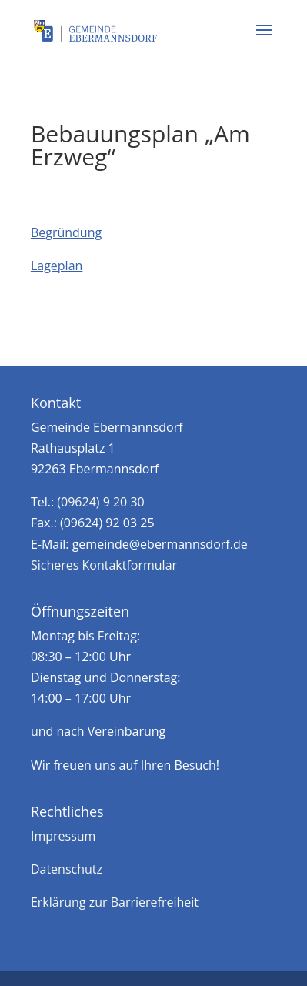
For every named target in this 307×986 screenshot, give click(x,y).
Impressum (63, 835)
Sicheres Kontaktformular (104, 565)
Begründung (66, 232)
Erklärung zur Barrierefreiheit (115, 902)
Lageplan (56, 265)
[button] (264, 40)
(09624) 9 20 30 (100, 501)
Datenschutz (66, 869)
